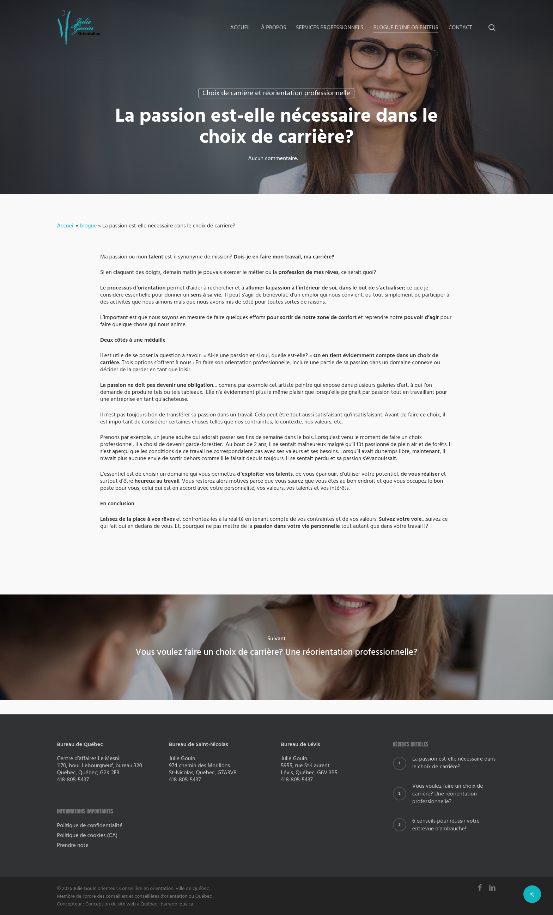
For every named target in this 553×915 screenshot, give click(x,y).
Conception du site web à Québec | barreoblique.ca (139, 904)
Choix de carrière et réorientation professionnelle (276, 93)
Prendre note (73, 845)
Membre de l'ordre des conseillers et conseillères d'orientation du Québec (134, 896)
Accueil (66, 226)
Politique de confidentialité (90, 825)
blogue (88, 226)
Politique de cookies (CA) (87, 835)
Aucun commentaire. (273, 158)
